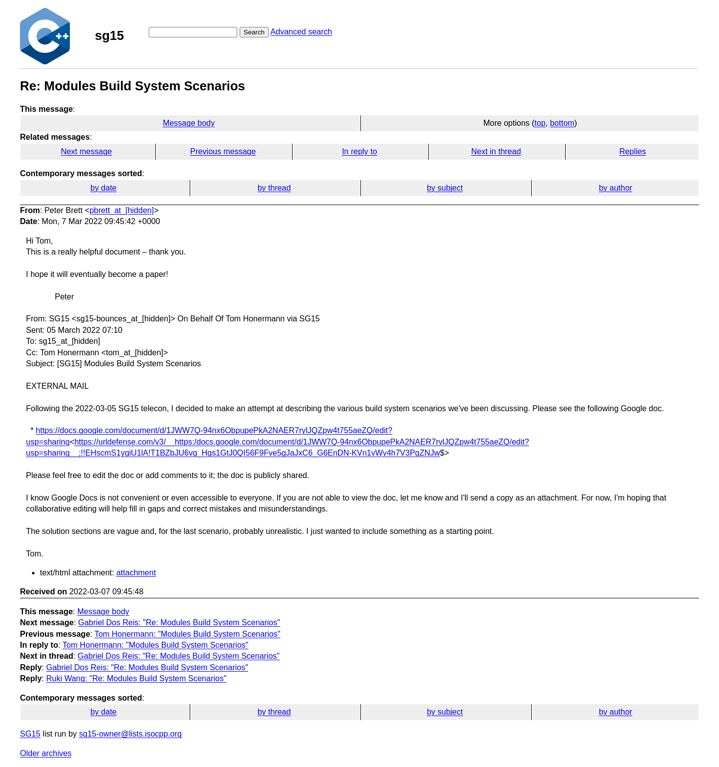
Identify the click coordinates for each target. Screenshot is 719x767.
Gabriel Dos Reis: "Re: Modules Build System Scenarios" (179, 622)
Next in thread (496, 151)
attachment (136, 572)
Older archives (45, 753)
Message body (189, 123)
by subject (445, 188)
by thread (274, 188)
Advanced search (302, 31)
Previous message (223, 151)
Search (254, 32)
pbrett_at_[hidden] (121, 210)
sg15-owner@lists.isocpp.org (130, 734)
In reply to (359, 151)
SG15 (30, 734)
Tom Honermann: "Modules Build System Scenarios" (187, 634)
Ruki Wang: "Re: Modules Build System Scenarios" (136, 678)
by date (103, 188)
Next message (86, 151)
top (539, 123)
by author (615, 188)
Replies (632, 151)
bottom (562, 123)
